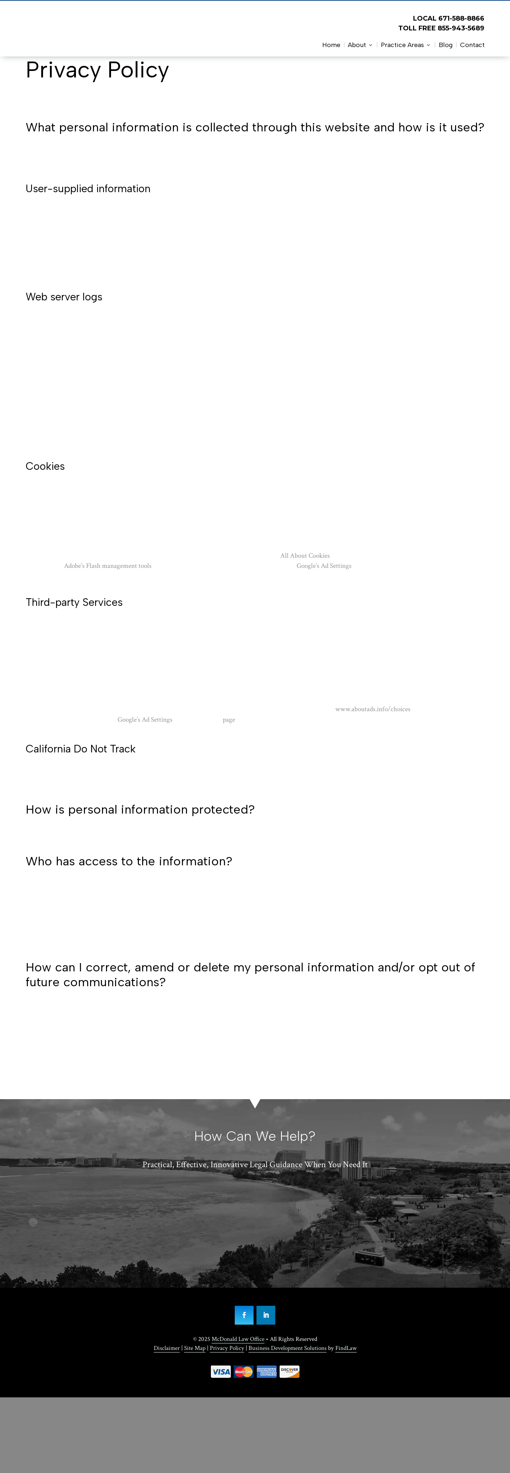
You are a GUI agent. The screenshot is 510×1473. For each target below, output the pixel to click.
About (357, 44)
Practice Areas (402, 44)
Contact (472, 44)
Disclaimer (167, 1348)
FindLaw (346, 1348)
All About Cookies (305, 555)
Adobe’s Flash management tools (108, 565)
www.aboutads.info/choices (373, 709)
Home (331, 44)
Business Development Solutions (287, 1348)
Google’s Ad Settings (324, 565)
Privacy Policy (227, 1348)
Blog (445, 44)
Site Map (194, 1348)
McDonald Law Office (238, 1339)
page (229, 719)
